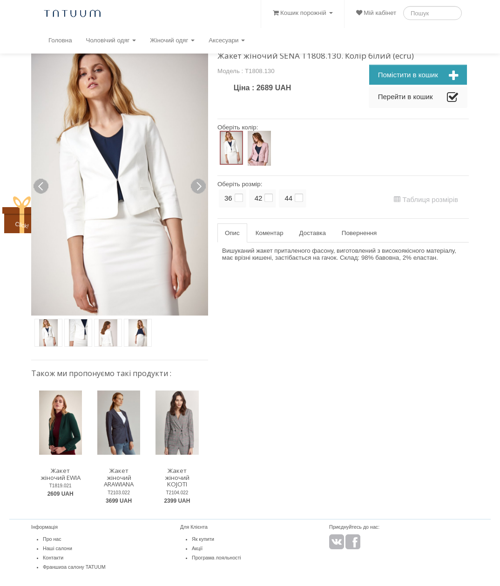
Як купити (203, 539)
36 (228, 198)
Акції (197, 548)
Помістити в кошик (418, 76)
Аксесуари (227, 40)
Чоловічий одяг (111, 40)
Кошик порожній (302, 12)
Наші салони (57, 548)
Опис (232, 232)
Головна (60, 40)
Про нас (52, 539)
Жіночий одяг (172, 40)
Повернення (359, 232)
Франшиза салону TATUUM (74, 567)
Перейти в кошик (418, 98)
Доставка (312, 232)
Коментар (270, 232)
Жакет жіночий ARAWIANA (119, 477)
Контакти (53, 557)
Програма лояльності (216, 557)
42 (259, 198)
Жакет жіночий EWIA (61, 474)
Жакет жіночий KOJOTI (177, 477)
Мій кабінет (376, 12)
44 (288, 198)
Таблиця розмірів (426, 199)
